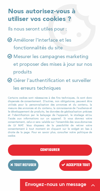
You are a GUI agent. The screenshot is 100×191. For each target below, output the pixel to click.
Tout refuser (23, 165)
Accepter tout (75, 165)
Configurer (50, 150)
